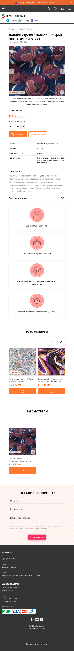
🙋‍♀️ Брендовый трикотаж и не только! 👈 (34, 2)
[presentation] (11, 71)
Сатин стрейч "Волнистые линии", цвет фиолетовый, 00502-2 (50, 380)
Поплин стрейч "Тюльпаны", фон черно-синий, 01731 (20, 460)
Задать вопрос (37, 537)
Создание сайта (32, 644)
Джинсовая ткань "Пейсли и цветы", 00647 (21, 380)
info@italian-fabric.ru (9, 567)
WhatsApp (25, 20)
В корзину (20, 134)
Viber (36, 20)
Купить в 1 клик (38, 134)
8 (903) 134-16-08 (16, 16)
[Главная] (3, 16)
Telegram (13, 20)
